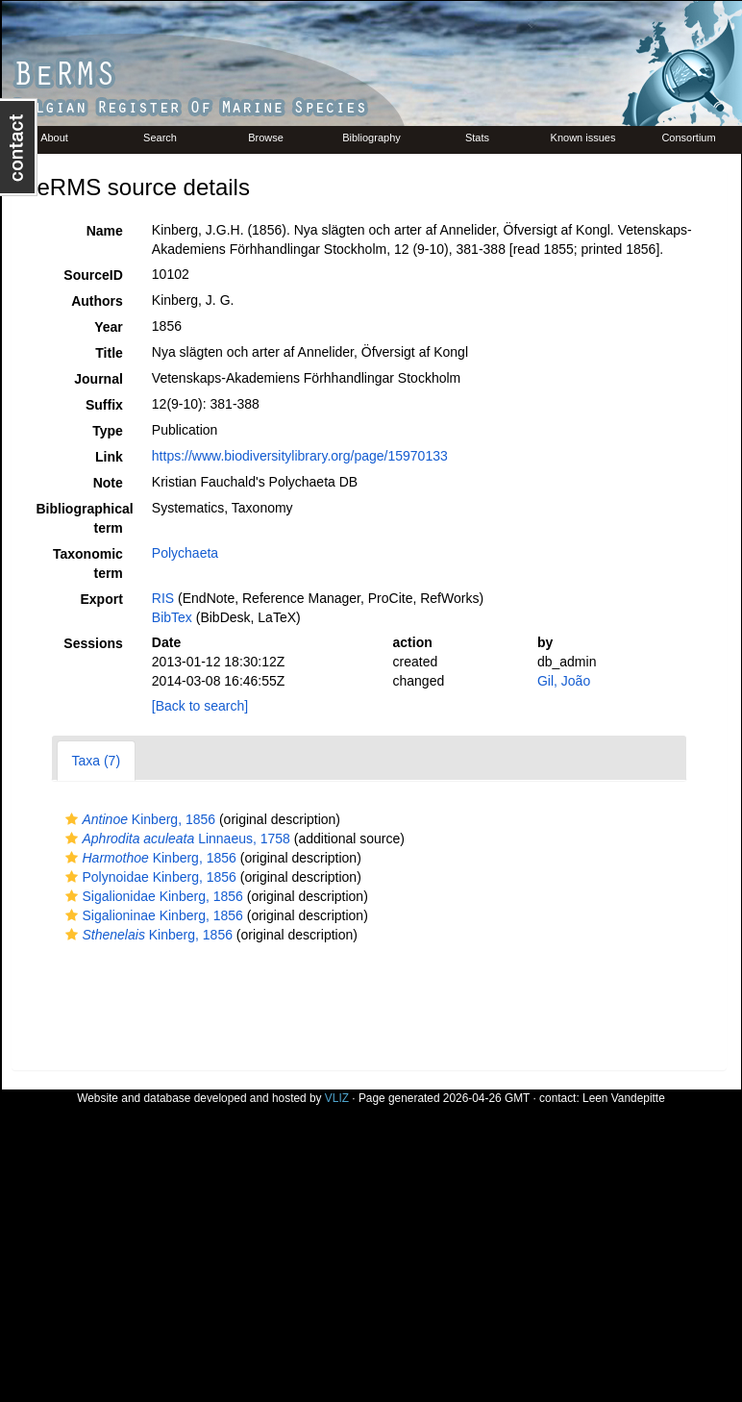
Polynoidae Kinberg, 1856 (148, 877)
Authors (97, 301)
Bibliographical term (85, 518)
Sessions (92, 643)
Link (109, 456)
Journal (98, 379)
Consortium (688, 137)
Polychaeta (185, 553)
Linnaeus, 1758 (175, 838)
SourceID (92, 275)
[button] (72, 819)
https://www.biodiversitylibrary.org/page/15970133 (300, 455)
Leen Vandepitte (623, 1098)
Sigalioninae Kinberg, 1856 (152, 915)
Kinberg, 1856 (138, 819)
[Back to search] (200, 706)
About (54, 137)
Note (108, 482)
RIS (163, 598)
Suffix (104, 405)
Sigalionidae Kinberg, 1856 (152, 896)
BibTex (172, 617)
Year (108, 327)
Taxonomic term (88, 563)
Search (160, 137)
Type (107, 430)
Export (101, 599)
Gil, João (563, 680)
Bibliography (371, 137)
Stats (477, 137)
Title (109, 353)
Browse (266, 137)
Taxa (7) (96, 760)
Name (105, 230)
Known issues (583, 137)
